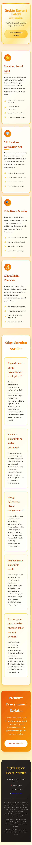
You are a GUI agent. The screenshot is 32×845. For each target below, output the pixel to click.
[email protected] (17, 793)
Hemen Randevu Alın (16, 743)
